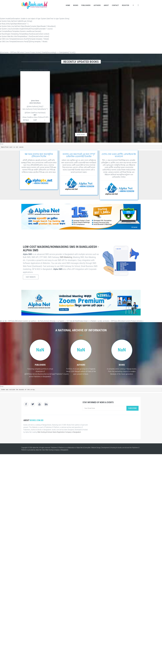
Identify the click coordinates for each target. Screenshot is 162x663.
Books (75, 5)
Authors (97, 5)
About (106, 5)
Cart (35, 120)
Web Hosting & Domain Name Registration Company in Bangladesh (59, 432)
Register (125, 5)
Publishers (86, 5)
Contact (115, 5)
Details (26, 120)
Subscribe (132, 408)
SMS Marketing (66, 257)
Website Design (96, 447)
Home (68, 5)
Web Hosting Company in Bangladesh (56, 450)
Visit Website (31, 277)
